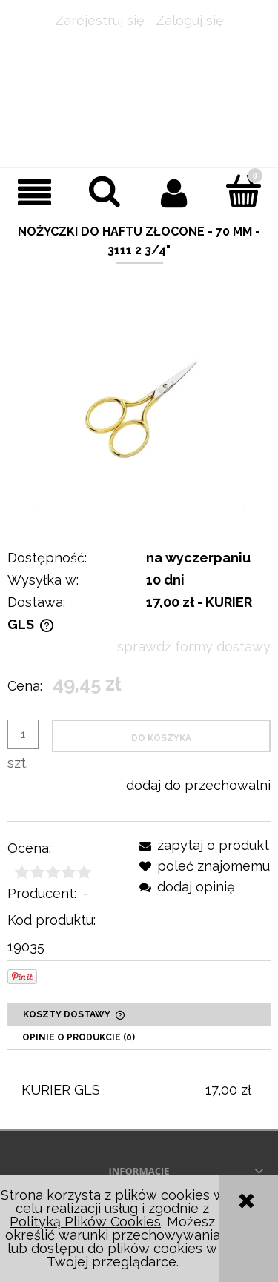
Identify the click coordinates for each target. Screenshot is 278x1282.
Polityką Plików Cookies (85, 1221)
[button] (35, 192)
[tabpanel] (139, 1089)
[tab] (139, 1014)
